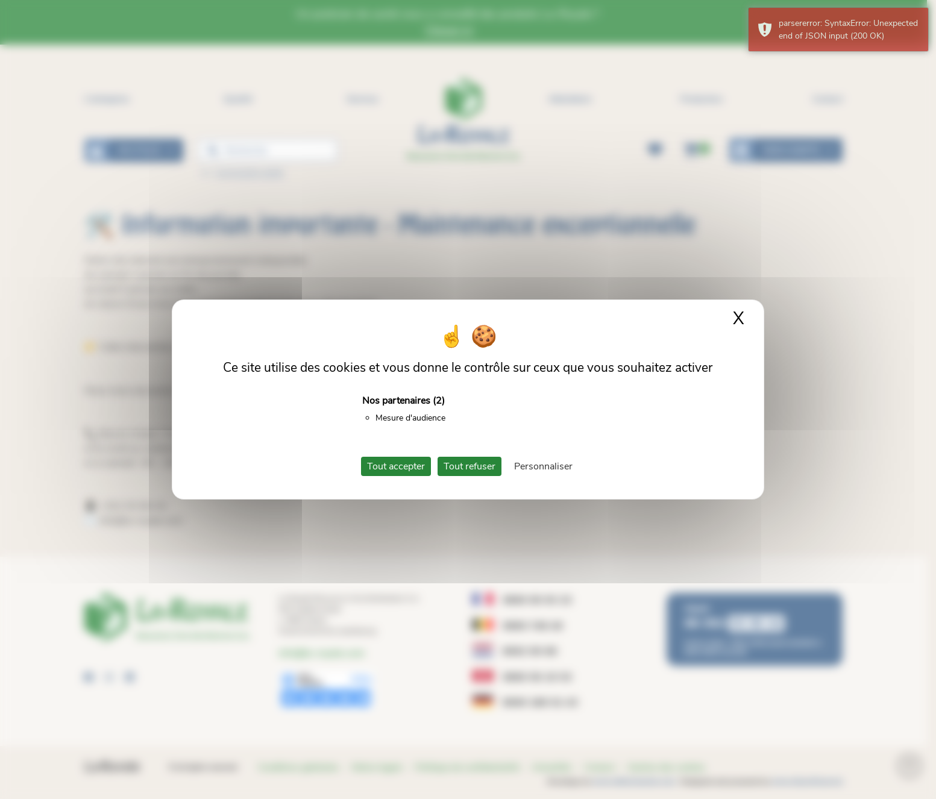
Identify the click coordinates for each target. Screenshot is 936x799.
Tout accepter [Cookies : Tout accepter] (396, 466)
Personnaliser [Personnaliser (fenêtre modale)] (543, 466)
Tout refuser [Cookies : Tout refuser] (469, 466)
